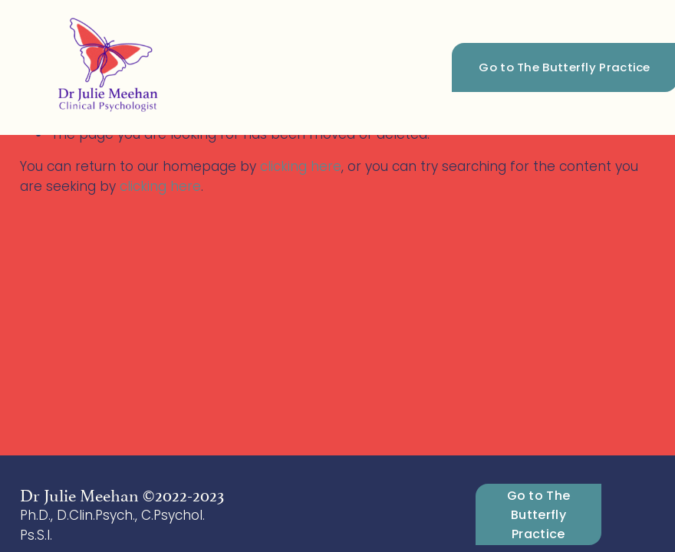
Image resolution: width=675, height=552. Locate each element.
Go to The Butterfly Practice (539, 515)
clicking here (300, 166)
